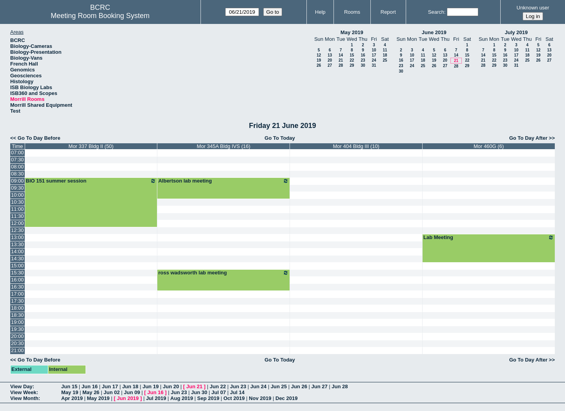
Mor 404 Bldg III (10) (356, 146)
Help (320, 12)
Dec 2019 (286, 398)
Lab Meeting (488, 237)
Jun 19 (150, 386)
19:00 (17, 322)
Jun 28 (340, 386)
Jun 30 (199, 392)
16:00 (17, 280)
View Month (24, 398)
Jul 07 (218, 392)
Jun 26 (299, 386)
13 (330, 55)
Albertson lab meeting (223, 181)
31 (374, 65)
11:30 (17, 216)
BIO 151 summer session (91, 181)
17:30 (17, 301)
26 (319, 65)
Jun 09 (132, 392)
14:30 (17, 258)
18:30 (17, 315)
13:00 (17, 237)
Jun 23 (238, 386)
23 (363, 60)
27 (330, 65)
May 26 (90, 392)
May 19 (69, 392)
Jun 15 (69, 386)
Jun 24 (258, 386)
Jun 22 (218, 386)
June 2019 (434, 32)
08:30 (17, 174)
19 (319, 60)
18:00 (17, 308)
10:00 (17, 195)
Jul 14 (237, 392)
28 (341, 65)
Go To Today (279, 138)
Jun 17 (110, 386)
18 (385, 55)
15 (352, 55)
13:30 (17, 244)
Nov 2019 (260, 398)
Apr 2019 (72, 398)
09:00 (17, 181)
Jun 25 (279, 386)
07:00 (17, 152)
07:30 (17, 160)
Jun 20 (171, 386)
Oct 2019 (233, 398)
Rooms (352, 12)
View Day (21, 386)
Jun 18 (130, 386)
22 (352, 60)
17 (374, 55)
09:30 (17, 188)
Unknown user (533, 8)
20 (330, 60)
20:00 (17, 336)
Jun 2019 (128, 398)
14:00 (17, 251)
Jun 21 (194, 386)
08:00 (17, 167)
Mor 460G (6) (489, 146)
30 (363, 65)
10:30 (17, 202)
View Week (23, 392)
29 (352, 65)
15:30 (17, 273)
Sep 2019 (208, 398)
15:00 (17, 266)
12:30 (17, 230)
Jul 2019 (156, 398)
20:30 (17, 343)
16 (363, 55)
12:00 (17, 223)
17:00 (17, 294)
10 (374, 50)
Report (388, 12)
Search (436, 12)
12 (319, 55)
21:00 (17, 350)
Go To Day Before (39, 138)
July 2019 (516, 32)
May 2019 (352, 32)
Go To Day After (528, 138)
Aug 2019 (181, 398)
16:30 (17, 287)
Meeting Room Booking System (100, 16)
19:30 (17, 329)
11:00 (17, 209)
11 (385, 50)
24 (374, 60)
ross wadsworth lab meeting (223, 273)
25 (385, 60)
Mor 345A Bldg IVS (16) (224, 146)
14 (341, 55)
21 (341, 60)
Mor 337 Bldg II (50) (91, 146)
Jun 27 (319, 386)
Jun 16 (90, 386)
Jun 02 (112, 392)
